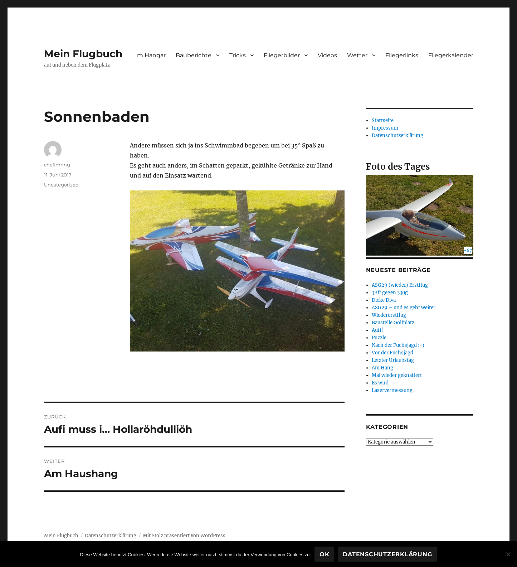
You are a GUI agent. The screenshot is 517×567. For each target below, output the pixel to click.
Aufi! (377, 330)
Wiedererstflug (389, 315)
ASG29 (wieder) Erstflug (400, 285)
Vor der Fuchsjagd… (394, 353)
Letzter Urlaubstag (393, 360)
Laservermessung (392, 390)
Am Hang (382, 368)
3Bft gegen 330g (390, 293)
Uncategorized (61, 185)
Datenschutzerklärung (397, 135)
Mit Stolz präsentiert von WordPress (184, 536)
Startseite (383, 120)
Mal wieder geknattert (397, 375)
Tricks (237, 55)
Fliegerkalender (450, 55)
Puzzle (379, 338)
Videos (327, 55)
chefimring (57, 165)
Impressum (385, 128)
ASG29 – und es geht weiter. (404, 308)
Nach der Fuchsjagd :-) (398, 345)
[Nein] (508, 554)
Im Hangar (150, 55)
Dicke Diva (384, 300)
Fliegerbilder (282, 55)
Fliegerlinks (401, 55)
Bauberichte (193, 55)
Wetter (357, 55)
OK (325, 554)
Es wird (380, 383)
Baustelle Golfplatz (393, 323)
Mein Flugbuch (83, 54)
